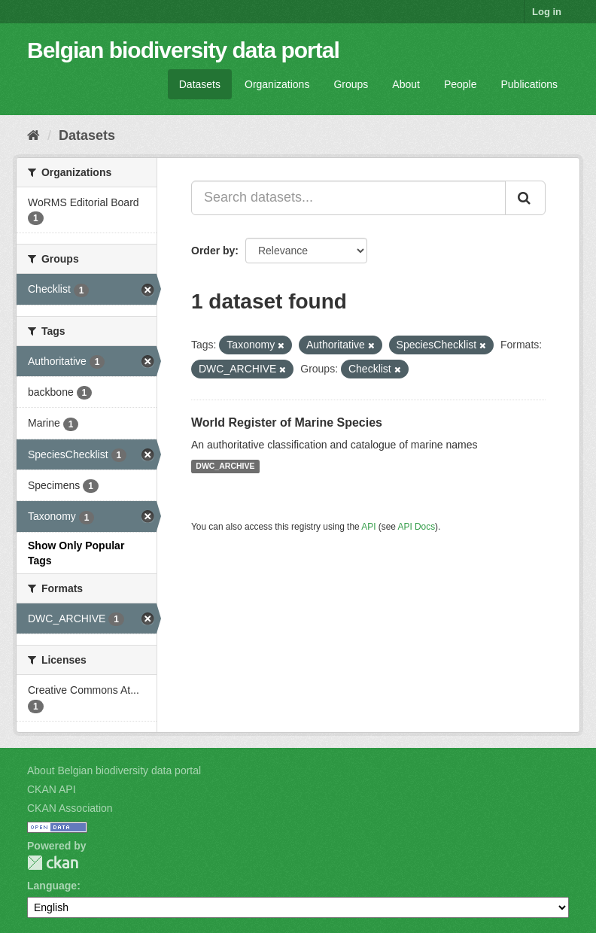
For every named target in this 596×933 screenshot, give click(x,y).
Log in (546, 11)
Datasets (199, 84)
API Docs (417, 526)
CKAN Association (70, 808)
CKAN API (51, 789)
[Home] (33, 135)
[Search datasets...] (348, 198)
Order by (213, 251)
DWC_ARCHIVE (225, 466)
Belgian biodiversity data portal (183, 50)
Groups (350, 84)
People (460, 84)
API (368, 526)
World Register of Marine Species (286, 422)
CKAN (52, 863)
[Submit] (525, 198)
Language (52, 886)
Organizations (277, 84)
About (406, 84)
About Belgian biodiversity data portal (114, 770)
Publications (529, 84)
